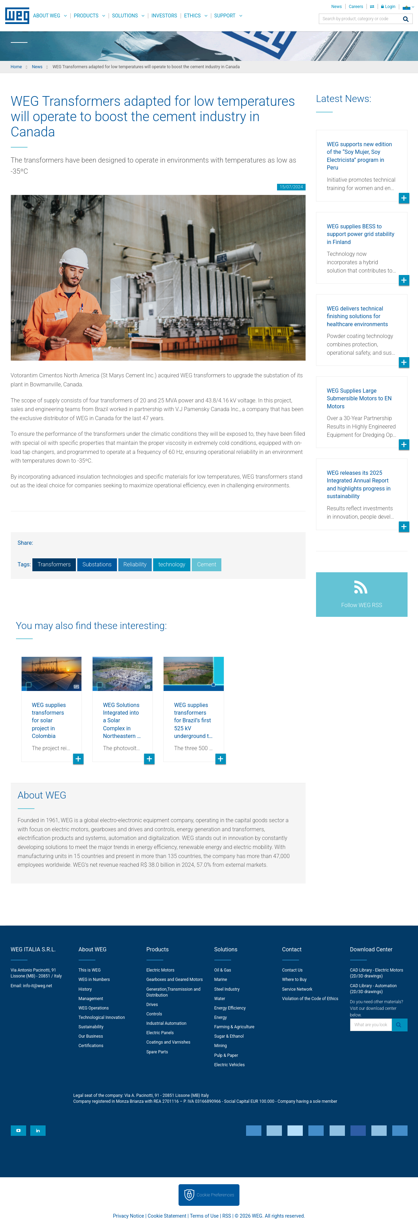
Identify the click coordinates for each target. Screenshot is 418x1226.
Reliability (135, 564)
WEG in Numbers (94, 979)
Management (91, 998)
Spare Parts (157, 1052)
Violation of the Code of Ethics (310, 998)
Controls (154, 1014)
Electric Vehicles (229, 1064)
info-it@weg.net (37, 985)
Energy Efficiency (230, 1008)
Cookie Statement (167, 1216)
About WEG (46, 15)
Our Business (91, 1036)
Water (219, 998)
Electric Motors (161, 970)
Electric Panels (160, 1032)
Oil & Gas (222, 970)
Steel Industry (227, 989)
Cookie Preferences (215, 1194)
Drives (152, 1004)
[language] (408, 7)
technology (171, 564)
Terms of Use (204, 1216)
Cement (206, 564)
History (85, 989)
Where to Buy (294, 979)
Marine (220, 979)
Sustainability (91, 1026)
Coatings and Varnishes (168, 1042)
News (336, 6)
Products (86, 15)
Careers (356, 6)
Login (388, 6)
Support (225, 15)
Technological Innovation (102, 1017)
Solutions (125, 15)
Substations (97, 564)
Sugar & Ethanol (229, 1036)
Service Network (297, 989)
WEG (15, 15)
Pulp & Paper (226, 1055)
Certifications (91, 1045)
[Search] (406, 20)
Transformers (54, 564)
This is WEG (90, 970)
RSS (226, 1216)
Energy (220, 1017)
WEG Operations (94, 1008)
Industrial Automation (167, 1023)
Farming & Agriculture (234, 1026)
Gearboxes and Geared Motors (175, 979)
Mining (220, 1045)
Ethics (192, 15)
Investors (164, 15)
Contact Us (292, 970)
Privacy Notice (128, 1216)
